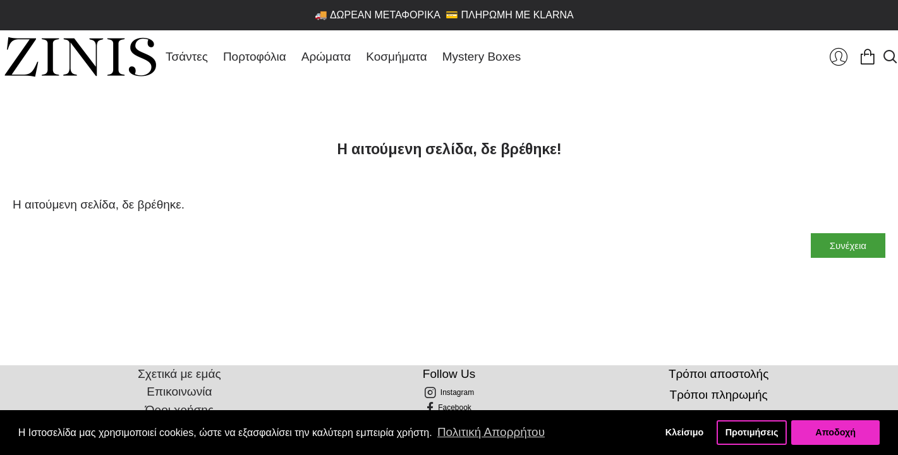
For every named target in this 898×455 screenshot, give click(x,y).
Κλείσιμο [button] (684, 432)
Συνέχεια (848, 245)
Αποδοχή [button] (835, 432)
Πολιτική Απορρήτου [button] (491, 432)
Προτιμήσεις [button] (752, 432)
